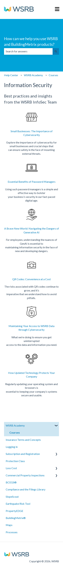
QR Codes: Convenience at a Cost (31, 279)
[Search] (56, 51)
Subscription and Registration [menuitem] (23, 453)
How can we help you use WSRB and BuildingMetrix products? (31, 41)
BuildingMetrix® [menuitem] (16, 517)
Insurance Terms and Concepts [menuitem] (23, 439)
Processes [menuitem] (11, 532)
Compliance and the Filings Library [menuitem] (25, 489)
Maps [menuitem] (9, 525)
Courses (53, 75)
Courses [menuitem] (14, 432)
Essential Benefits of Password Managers (31, 181)
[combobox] (28, 51)
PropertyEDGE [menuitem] (14, 510)
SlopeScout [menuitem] (12, 496)
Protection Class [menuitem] (15, 461)
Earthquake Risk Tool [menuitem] (18, 503)
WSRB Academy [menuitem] (15, 425)
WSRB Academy (33, 75)
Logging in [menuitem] (12, 446)
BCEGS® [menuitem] (11, 482)
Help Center (11, 75)
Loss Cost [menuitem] (11, 468)
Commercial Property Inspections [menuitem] (25, 475)
